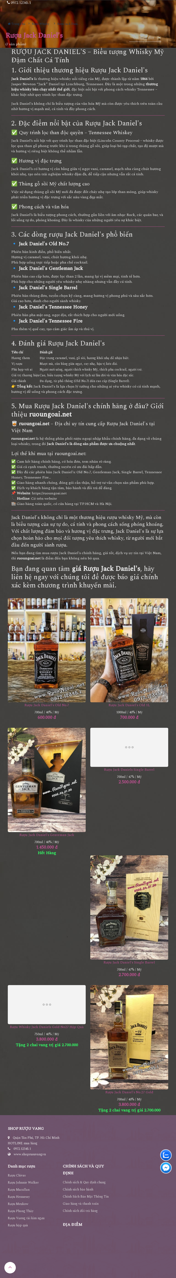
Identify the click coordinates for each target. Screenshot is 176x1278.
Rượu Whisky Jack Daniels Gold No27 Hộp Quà (47, 1027)
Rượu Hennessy (19, 1196)
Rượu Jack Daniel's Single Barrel (129, 962)
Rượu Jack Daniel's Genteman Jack (46, 835)
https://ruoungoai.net (49, 493)
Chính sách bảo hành (78, 1189)
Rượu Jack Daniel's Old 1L (129, 705)
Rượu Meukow (18, 1203)
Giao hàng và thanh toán (81, 1203)
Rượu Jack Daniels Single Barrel (129, 769)
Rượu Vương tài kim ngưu (26, 1218)
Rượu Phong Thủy (20, 1211)
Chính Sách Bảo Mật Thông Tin (86, 1196)
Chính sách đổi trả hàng (80, 1210)
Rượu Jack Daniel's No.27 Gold (129, 1092)
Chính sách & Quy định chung (84, 1182)
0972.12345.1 (22, 1148)
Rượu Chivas (17, 1175)
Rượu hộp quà (18, 1225)
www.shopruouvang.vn (30, 1154)
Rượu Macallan (19, 1189)
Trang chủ (16, 24)
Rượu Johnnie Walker (23, 1182)
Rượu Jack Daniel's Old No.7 (47, 705)
